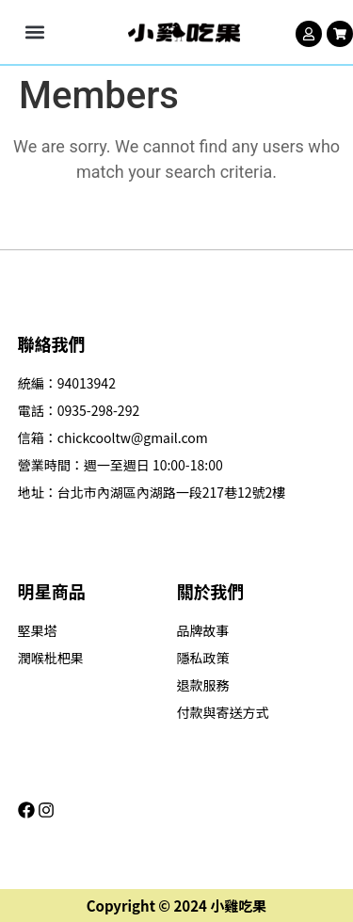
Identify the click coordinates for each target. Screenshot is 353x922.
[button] (34, 32)
